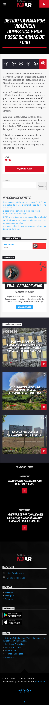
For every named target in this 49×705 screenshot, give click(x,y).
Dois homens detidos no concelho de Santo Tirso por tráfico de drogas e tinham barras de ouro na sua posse (24, 205)
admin (8, 160)
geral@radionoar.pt (16, 578)
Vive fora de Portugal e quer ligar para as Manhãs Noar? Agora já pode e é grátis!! (25, 517)
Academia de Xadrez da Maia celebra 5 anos (25, 482)
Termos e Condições (14, 654)
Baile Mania (9, 244)
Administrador (10, 362)
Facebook (9, 592)
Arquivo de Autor (24, 168)
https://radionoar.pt (15, 573)
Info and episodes (24, 307)
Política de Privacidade (15, 644)
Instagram (9, 595)
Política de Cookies (13, 647)
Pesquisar (6, 180)
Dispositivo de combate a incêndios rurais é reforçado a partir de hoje (24, 390)
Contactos (9, 657)
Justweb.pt (40, 681)
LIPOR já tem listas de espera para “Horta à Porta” (25, 217)
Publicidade (10, 650)
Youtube (9, 599)
